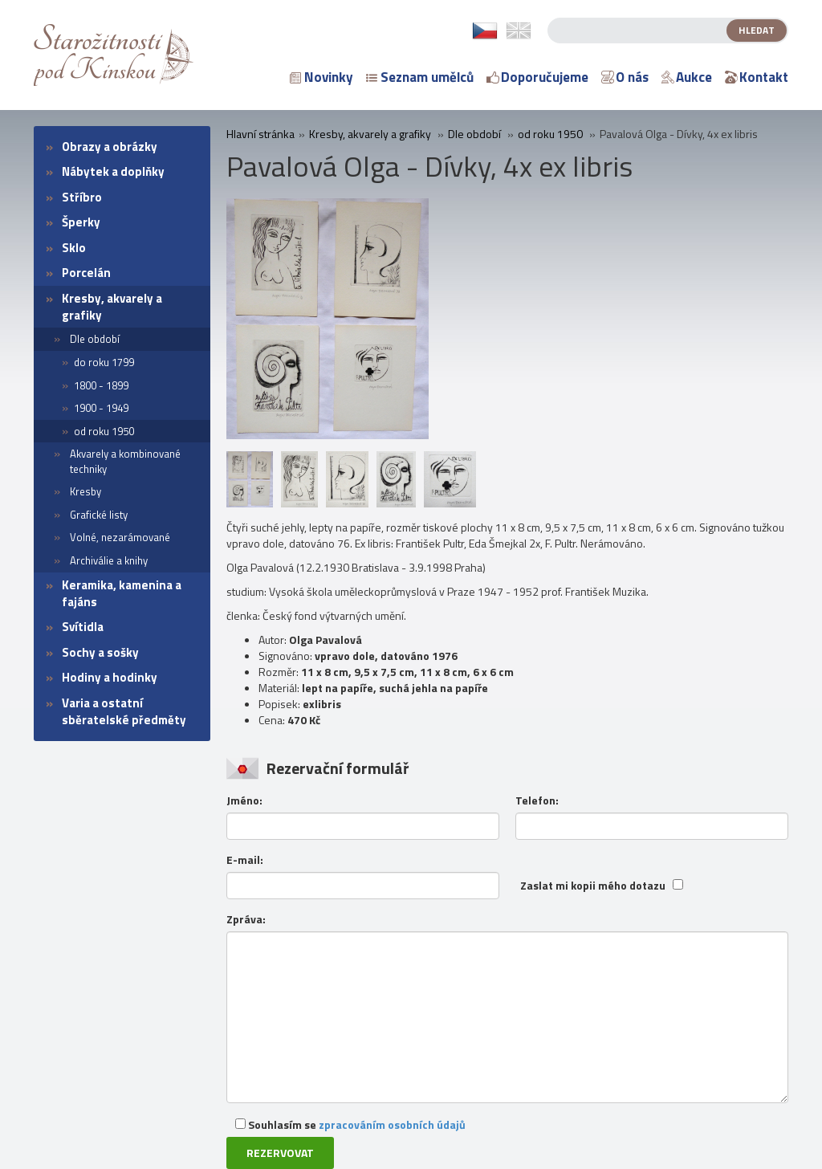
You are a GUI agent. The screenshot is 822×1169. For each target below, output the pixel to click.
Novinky (321, 77)
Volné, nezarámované (120, 537)
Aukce (686, 77)
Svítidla (83, 626)
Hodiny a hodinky (109, 677)
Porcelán (86, 272)
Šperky (81, 222)
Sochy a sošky (100, 652)
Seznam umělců (420, 77)
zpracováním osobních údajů (392, 1124)
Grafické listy (99, 515)
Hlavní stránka (260, 134)
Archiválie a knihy (109, 560)
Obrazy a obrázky (109, 146)
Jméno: (244, 800)
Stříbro (82, 197)
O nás (625, 77)
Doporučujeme (537, 77)
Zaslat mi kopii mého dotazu (592, 885)
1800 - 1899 (101, 385)
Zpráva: (246, 919)
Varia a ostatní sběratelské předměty (124, 711)
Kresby (85, 491)
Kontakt (756, 77)
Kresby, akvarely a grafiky (112, 306)
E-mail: (244, 860)
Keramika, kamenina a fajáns (121, 593)
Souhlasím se (350, 1124)
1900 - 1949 (101, 408)
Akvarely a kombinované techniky (125, 461)
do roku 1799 (104, 362)
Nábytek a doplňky (113, 171)
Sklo (74, 247)
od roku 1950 (104, 431)
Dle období (95, 339)
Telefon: (537, 800)
